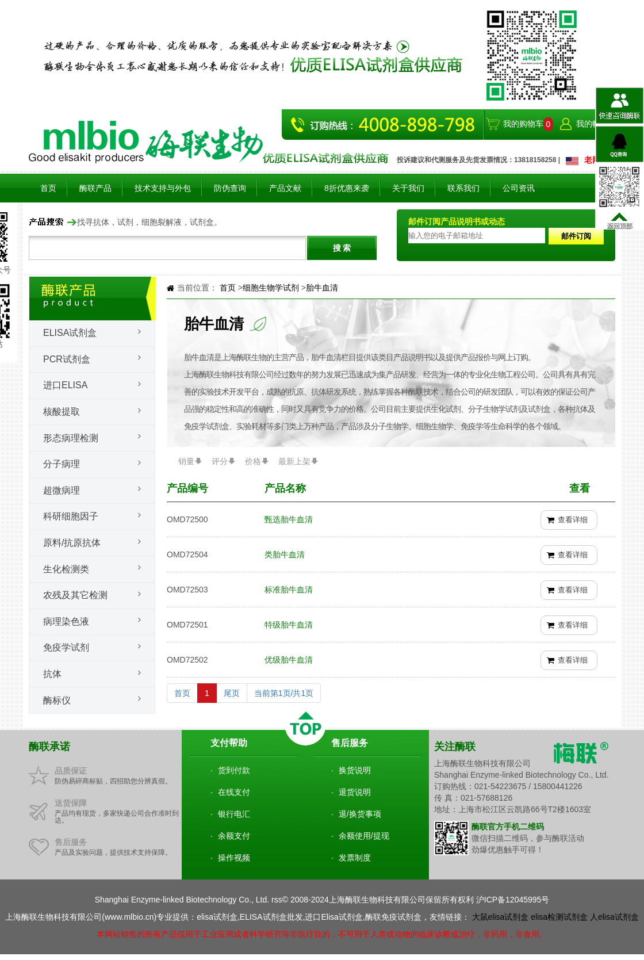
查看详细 (573, 519)
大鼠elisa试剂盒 (500, 916)
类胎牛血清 (284, 554)
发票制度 (355, 857)
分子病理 (61, 464)
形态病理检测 (70, 438)
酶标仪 (57, 700)
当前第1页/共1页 (283, 693)
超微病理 (61, 490)
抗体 (52, 674)
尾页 (232, 693)
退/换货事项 (360, 814)
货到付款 (234, 770)
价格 (253, 461)
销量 (186, 461)
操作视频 (234, 857)
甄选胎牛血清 (288, 519)
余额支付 (234, 835)
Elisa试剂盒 (70, 333)
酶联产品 (95, 188)
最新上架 (294, 461)
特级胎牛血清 (288, 624)
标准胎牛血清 (288, 589)
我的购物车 (523, 123)
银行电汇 (234, 814)
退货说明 (355, 792)
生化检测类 (66, 569)
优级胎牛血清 (288, 659)
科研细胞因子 (70, 516)
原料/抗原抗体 (72, 543)
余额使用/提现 (364, 835)
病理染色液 (66, 621)
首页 (48, 188)
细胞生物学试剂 (272, 287)
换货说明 (355, 770)
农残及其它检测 (75, 595)
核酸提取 (61, 411)
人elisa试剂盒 (614, 916)
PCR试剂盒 (66, 359)
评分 (220, 461)
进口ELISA (65, 385)
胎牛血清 (322, 287)
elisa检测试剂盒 (559, 916)
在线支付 (234, 792)
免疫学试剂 (66, 647)
